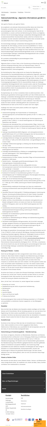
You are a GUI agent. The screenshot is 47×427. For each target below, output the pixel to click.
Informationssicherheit (26, 406)
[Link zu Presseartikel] (36, 9)
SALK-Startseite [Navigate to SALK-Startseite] (5, 12)
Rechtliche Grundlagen (26, 409)
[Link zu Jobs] (43, 9)
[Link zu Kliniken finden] (37, 6)
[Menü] (43, 2)
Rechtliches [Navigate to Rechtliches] (20, 12)
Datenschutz (24, 401)
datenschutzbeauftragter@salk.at (35, 238)
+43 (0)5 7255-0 (10, 414)
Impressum (23, 403)
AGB (22, 398)
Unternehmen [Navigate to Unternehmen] (13, 12)
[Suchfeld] (15, 7)
